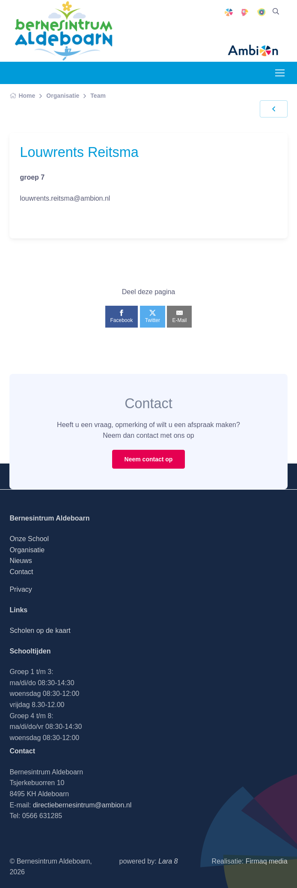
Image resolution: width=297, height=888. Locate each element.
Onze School (29, 538)
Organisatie (62, 95)
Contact (21, 571)
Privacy (20, 589)
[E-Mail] (179, 316)
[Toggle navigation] (279, 73)
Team (98, 95)
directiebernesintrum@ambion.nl (82, 805)
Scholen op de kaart (39, 630)
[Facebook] (121, 316)
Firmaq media (267, 861)
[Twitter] (152, 316)
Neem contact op (149, 459)
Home (22, 95)
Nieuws (20, 560)
